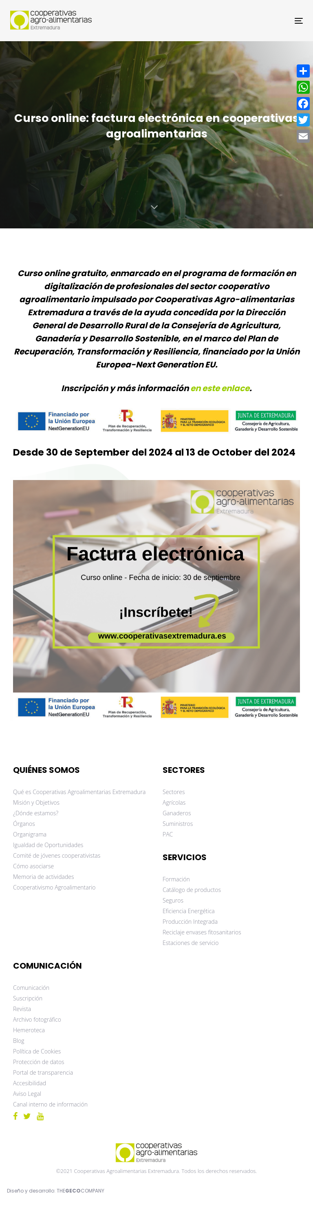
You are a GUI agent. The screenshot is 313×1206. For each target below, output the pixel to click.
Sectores (174, 792)
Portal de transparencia (43, 1072)
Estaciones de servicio (190, 943)
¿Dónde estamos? (35, 813)
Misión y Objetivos (36, 802)
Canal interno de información (50, 1104)
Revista (22, 1009)
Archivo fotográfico (37, 1019)
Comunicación (31, 987)
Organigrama (29, 834)
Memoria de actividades (43, 877)
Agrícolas (174, 802)
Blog (18, 1040)
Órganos (24, 824)
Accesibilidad (29, 1083)
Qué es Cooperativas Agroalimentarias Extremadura (79, 792)
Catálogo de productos (192, 890)
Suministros (178, 824)
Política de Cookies (37, 1051)
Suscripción (27, 998)
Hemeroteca (29, 1030)
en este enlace (219, 388)
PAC (168, 834)
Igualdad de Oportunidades (48, 845)
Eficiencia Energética (189, 911)
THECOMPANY (80, 1190)
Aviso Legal (27, 1094)
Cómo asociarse (33, 866)
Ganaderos (177, 813)
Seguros (173, 900)
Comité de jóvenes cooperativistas (56, 855)
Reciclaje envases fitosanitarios (202, 932)
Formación (176, 879)
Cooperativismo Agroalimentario (54, 887)
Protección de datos (38, 1062)
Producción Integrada (190, 921)
